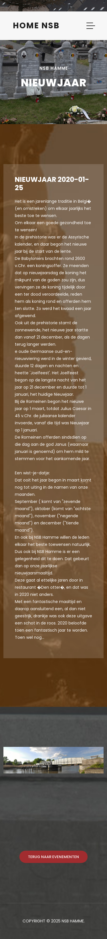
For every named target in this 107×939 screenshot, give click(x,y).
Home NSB (36, 25)
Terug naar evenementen (53, 857)
